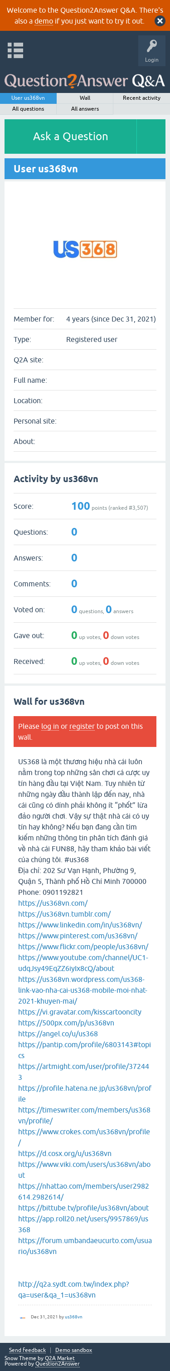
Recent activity (141, 98)
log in (50, 726)
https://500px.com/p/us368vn (66, 1023)
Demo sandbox (73, 1350)
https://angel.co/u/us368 (58, 1033)
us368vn (74, 1316)
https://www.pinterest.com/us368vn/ (77, 936)
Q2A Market (60, 1358)
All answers (85, 109)
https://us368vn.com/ (52, 903)
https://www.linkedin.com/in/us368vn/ (80, 925)
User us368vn (28, 98)
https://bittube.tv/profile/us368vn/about (83, 1208)
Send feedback (27, 1350)
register (82, 726)
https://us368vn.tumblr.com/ (64, 914)
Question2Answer (57, 1364)
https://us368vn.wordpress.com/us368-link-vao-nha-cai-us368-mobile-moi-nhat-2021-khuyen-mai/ (82, 990)
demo (43, 21)
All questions (28, 109)
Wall (85, 98)
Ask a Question (70, 136)
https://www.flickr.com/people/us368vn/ (83, 946)
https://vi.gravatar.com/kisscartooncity (79, 1012)
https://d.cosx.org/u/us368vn (65, 1153)
